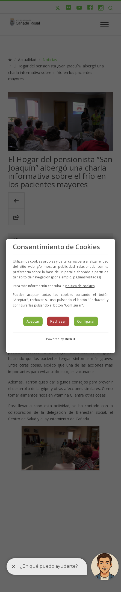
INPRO (70, 339)
